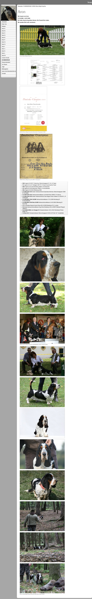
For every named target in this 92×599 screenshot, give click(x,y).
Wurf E (3, 37)
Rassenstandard (6, 62)
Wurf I (3, 46)
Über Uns (4, 24)
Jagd (3, 66)
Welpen (4, 26)
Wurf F (3, 39)
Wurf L (3, 53)
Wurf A (3, 28)
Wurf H (3, 44)
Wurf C (3, 33)
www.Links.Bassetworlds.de (9, 71)
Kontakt (4, 73)
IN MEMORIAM (6, 60)
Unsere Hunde (5, 57)
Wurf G (3, 42)
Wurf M (3, 55)
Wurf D (3, 35)
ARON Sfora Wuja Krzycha (39, 6)
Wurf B (3, 31)
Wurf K (3, 51)
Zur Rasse (4, 64)
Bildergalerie (5, 69)
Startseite (4, 22)
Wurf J (3, 48)
